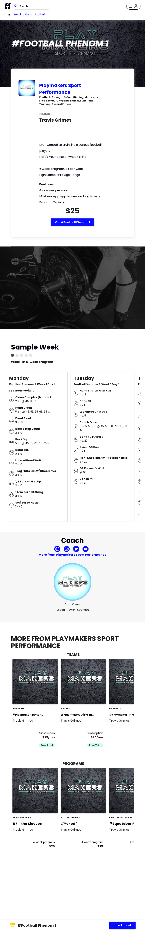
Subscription (47, 733)
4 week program (44, 842)
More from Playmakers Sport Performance (72, 554)
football (40, 14)
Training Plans (23, 14)
